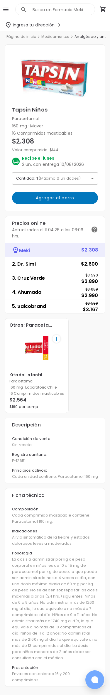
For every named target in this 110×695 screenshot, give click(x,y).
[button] (55, 78)
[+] (56, 339)
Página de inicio (21, 36)
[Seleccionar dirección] (33, 25)
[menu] (6, 9)
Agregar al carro (55, 198)
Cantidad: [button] (48, 178)
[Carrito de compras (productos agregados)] (103, 9)
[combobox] (64, 9)
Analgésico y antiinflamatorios (91, 36)
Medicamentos (55, 36)
